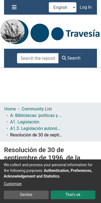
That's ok (73, 194)
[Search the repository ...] (38, 58)
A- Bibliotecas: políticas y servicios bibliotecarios (37, 115)
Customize (13, 184)
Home (10, 109)
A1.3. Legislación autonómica (37, 128)
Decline (26, 194)
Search (71, 58)
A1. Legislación (24, 122)
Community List (37, 109)
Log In (86, 7)
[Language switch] (62, 7)
